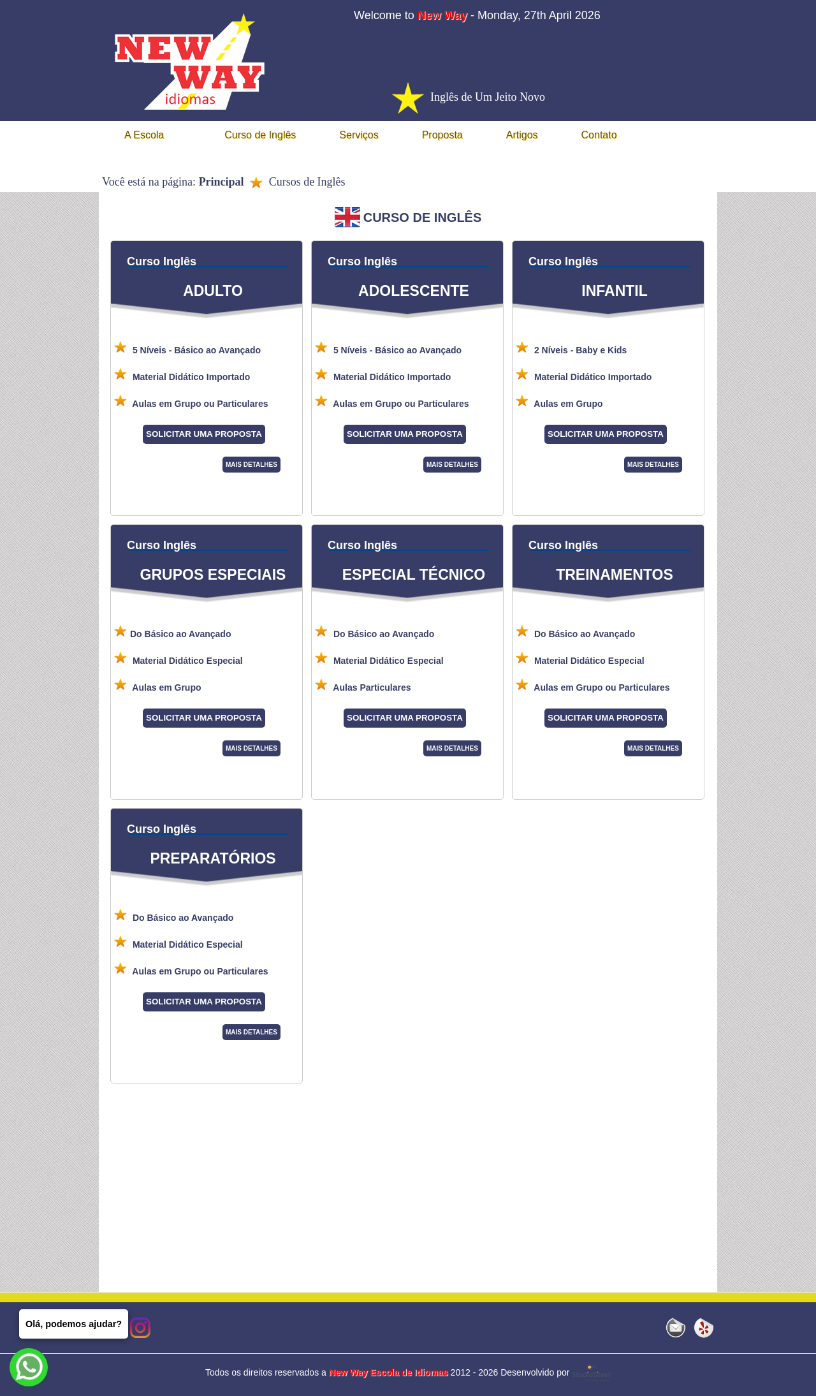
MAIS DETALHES (251, 464)
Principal (221, 181)
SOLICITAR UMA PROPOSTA (204, 434)
